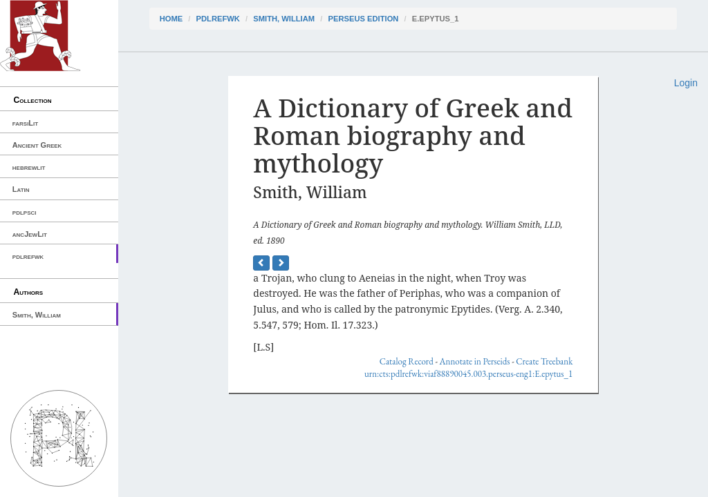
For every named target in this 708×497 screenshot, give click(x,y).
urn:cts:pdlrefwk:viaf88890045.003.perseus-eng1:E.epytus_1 (468, 374)
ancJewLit (29, 234)
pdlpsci (24, 212)
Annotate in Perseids (475, 361)
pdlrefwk (28, 256)
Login (686, 82)
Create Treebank (544, 361)
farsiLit (25, 123)
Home (171, 18)
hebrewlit (29, 167)
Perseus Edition (363, 18)
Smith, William (36, 315)
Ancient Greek (37, 145)
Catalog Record (407, 361)
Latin (21, 189)
